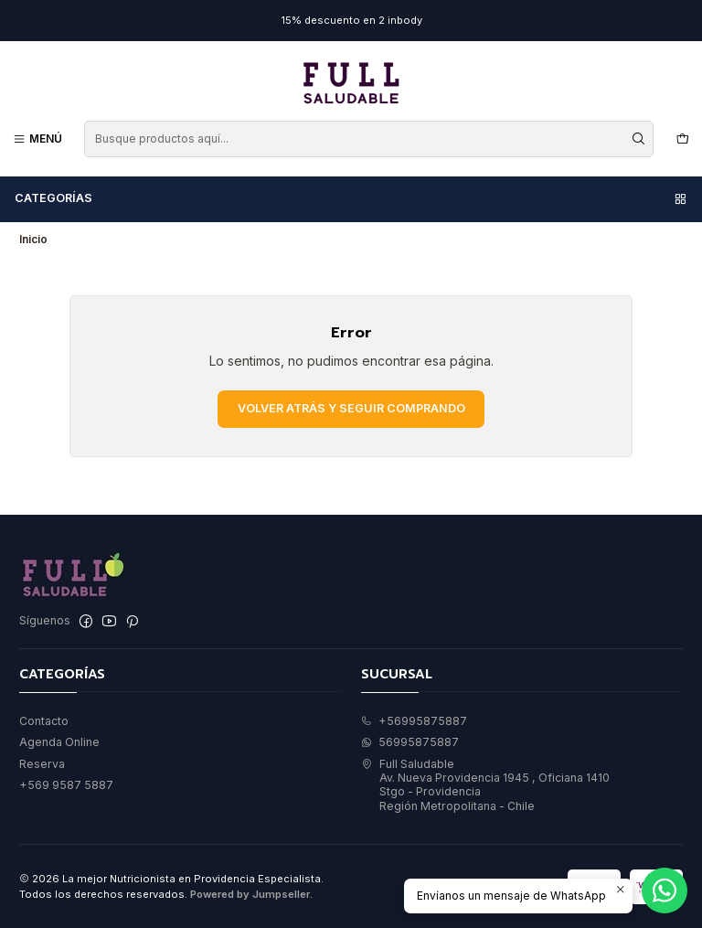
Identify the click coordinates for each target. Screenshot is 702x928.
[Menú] (38, 138)
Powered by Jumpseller (250, 894)
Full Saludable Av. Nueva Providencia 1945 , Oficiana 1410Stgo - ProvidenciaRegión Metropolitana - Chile (485, 785)
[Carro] (682, 138)
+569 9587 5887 (66, 785)
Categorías (351, 198)
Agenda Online (59, 742)
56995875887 (410, 742)
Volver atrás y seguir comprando (351, 408)
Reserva (42, 764)
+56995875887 (414, 721)
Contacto (44, 721)
